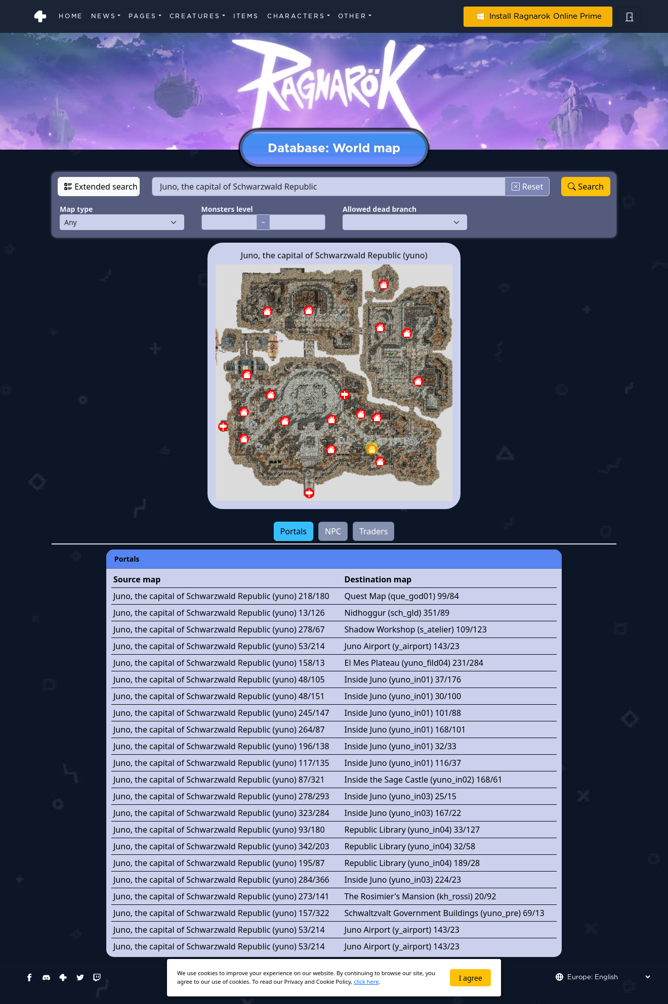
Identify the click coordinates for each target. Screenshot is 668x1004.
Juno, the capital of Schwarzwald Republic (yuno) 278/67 (219, 629)
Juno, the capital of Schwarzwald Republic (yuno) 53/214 (219, 646)
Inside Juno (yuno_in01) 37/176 (403, 679)
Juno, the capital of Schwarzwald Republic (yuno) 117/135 (221, 762)
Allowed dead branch (379, 209)
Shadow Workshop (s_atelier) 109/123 (416, 629)
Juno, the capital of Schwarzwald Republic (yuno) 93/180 (219, 829)
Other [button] (352, 16)
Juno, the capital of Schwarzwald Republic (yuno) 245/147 (221, 712)
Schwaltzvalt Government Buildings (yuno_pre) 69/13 (445, 913)
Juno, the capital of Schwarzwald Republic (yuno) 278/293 (221, 796)
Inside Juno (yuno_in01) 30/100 (403, 696)
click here (366, 981)
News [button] (103, 16)
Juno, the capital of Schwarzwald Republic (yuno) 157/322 (221, 913)
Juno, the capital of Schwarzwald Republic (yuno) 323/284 (221, 812)
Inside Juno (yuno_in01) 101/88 (403, 712)
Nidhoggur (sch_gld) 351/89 (397, 612)
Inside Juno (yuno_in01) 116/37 (403, 762)
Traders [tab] (373, 531)
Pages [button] (142, 16)
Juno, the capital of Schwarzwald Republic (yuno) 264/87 (219, 729)
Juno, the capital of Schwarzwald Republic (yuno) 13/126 (219, 612)
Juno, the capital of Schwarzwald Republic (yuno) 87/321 (219, 779)
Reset (527, 186)
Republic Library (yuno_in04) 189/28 (412, 863)
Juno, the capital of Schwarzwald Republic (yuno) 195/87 (219, 863)
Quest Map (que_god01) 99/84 (402, 596)
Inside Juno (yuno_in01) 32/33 (400, 746)
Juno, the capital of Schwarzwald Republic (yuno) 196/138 (221, 746)
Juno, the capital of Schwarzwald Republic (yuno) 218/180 (221, 596)
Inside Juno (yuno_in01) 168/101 (405, 729)
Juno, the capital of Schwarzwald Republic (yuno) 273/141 (221, 896)
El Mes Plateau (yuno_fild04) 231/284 (414, 662)
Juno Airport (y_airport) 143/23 (402, 646)
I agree (470, 978)
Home (71, 16)
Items (246, 16)
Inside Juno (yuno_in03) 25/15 (400, 796)
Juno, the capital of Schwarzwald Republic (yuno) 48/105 (219, 679)
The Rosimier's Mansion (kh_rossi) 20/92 (420, 896)
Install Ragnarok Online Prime (538, 16)
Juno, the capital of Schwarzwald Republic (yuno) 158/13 (219, 662)
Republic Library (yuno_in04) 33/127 (412, 829)
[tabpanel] (334, 753)
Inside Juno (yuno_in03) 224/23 (403, 879)
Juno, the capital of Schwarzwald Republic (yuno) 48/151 (219, 696)
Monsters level (227, 209)
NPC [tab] (333, 531)
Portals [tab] (293, 531)
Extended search (101, 186)
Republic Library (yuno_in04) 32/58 (410, 846)
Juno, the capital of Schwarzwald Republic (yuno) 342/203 (221, 846)
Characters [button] (296, 16)
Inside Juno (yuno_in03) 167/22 (403, 812)
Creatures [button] (195, 16)
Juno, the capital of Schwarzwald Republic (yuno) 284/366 (221, 879)
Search (586, 186)
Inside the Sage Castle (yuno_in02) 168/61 (424, 779)
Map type (76, 209)
